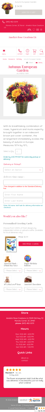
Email (39, 63)
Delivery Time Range (14, 176)
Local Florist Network (18, 408)
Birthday (19, 59)
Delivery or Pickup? (12, 164)
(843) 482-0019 (12, 22)
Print (29, 63)
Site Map (31, 408)
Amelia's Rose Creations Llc (23, 37)
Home (5, 59)
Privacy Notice (29, 405)
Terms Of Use (16, 405)
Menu (4, 54)
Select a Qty (9, 151)
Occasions (11, 59)
